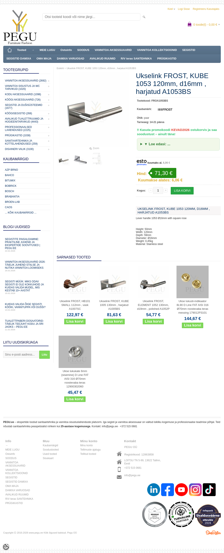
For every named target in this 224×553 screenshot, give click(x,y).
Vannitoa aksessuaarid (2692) (25, 80)
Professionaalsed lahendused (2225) (18, 129)
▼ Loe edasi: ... (157, 144)
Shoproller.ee (213, 533)
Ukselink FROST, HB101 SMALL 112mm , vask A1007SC (75, 304)
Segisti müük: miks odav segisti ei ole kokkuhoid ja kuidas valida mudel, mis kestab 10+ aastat (27, 287)
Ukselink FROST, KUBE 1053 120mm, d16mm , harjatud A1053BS (101, 68)
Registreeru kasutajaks (206, 8)
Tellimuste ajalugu (90, 449)
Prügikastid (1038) (17, 135)
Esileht (60, 68)
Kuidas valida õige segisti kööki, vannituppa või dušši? (27, 307)
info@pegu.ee (110, 426)
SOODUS (83, 50)
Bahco (9, 175)
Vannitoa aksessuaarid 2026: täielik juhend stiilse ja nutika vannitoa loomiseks (27, 266)
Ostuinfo (66, 50)
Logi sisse (184, 8)
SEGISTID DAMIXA (18, 58)
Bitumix (10, 180)
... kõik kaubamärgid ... (20, 212)
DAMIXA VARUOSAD (70, 58)
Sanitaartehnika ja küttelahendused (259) (21, 142)
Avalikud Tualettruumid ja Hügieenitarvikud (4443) (24, 120)
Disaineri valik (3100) (19, 149)
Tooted (21, 50)
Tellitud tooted (88, 453)
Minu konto (86, 445)
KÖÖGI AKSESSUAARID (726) (23, 99)
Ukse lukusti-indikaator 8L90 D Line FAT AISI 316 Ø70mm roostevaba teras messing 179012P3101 (192, 306)
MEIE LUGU (47, 50)
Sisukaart (48, 458)
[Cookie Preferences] (6, 547)
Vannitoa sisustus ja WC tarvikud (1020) (22, 87)
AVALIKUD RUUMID (103, 58)
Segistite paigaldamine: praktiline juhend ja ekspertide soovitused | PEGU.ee (27, 245)
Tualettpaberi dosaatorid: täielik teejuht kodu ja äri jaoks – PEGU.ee (27, 325)
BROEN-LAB (12, 201)
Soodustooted (51, 449)
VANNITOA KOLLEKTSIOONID (157, 50)
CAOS (8, 207)
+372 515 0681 (128, 426)
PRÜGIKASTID (167, 58)
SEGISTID (188, 50)
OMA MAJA (44, 58)
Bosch (9, 191)
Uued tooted (50, 453)
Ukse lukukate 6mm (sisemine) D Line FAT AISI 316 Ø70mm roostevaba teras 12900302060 (75, 378)
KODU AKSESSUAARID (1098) (23, 94)
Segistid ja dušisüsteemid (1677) (23, 107)
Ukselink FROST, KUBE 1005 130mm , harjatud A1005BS (114, 304)
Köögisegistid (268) (18, 113)
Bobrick (10, 185)
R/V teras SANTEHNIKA (136, 58)
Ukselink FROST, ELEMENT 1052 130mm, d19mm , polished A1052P (153, 304)
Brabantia (12, 196)
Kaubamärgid (50, 445)
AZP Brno (11, 169)
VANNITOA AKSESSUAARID (113, 50)
